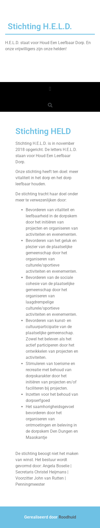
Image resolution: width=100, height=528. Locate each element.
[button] (50, 89)
